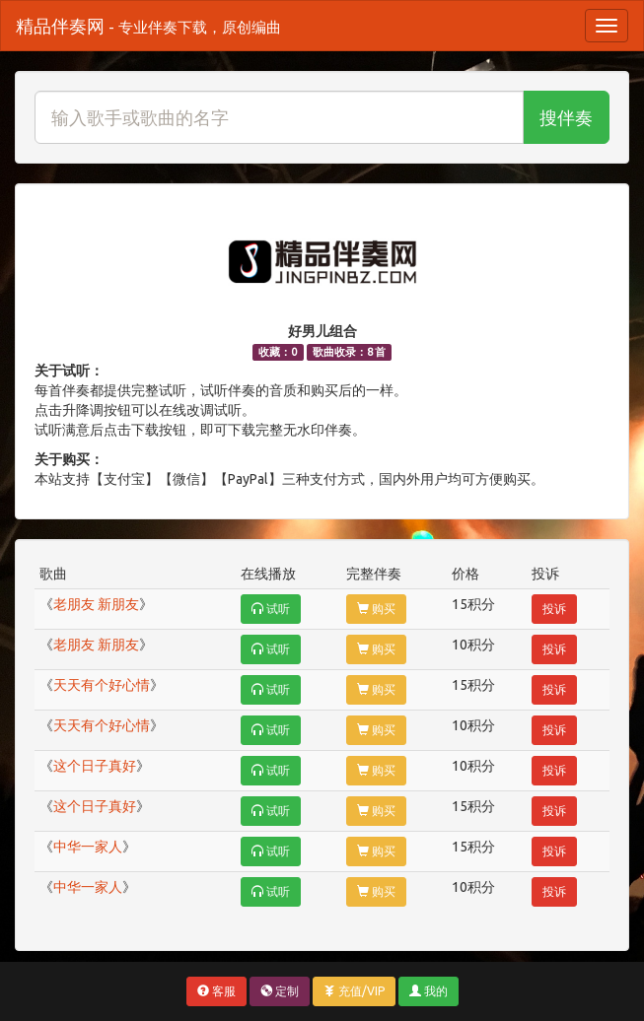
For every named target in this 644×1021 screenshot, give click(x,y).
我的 (428, 991)
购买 (376, 608)
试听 (270, 608)
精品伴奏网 (148, 25)
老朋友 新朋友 (96, 604)
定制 (279, 991)
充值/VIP (354, 991)
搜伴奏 (566, 117)
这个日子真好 (94, 766)
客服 (216, 991)
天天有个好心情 (101, 685)
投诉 (554, 608)
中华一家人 (87, 846)
